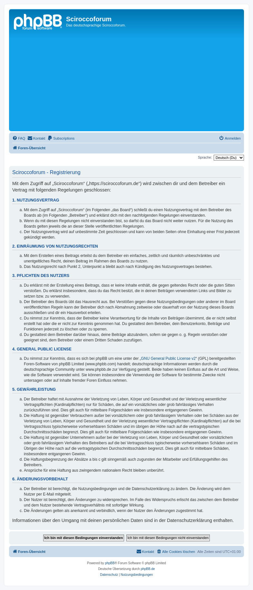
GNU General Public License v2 (168, 358)
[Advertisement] (132, 81)
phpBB (110, 563)
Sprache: (205, 157)
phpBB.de (148, 569)
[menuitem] (18, 138)
